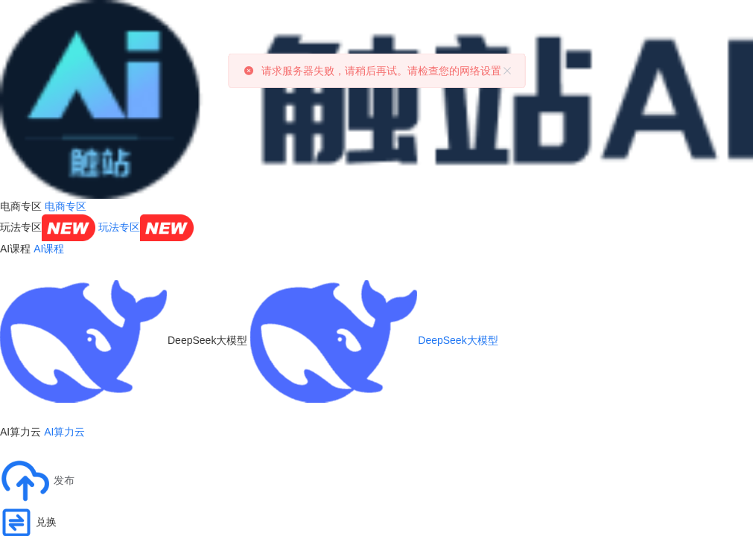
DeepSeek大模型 (374, 340)
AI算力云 (64, 432)
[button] (37, 481)
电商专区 (65, 206)
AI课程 (49, 249)
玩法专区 (146, 227)
